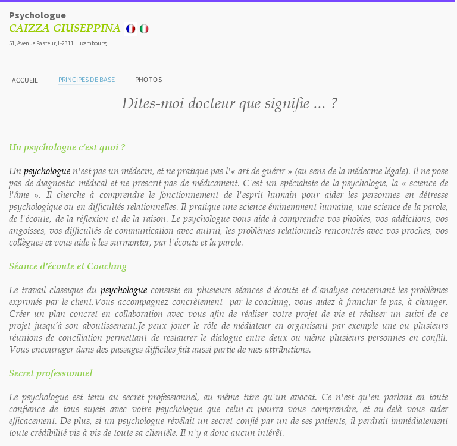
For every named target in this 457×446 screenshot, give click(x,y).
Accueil (25, 79)
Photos (148, 79)
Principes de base (86, 79)
